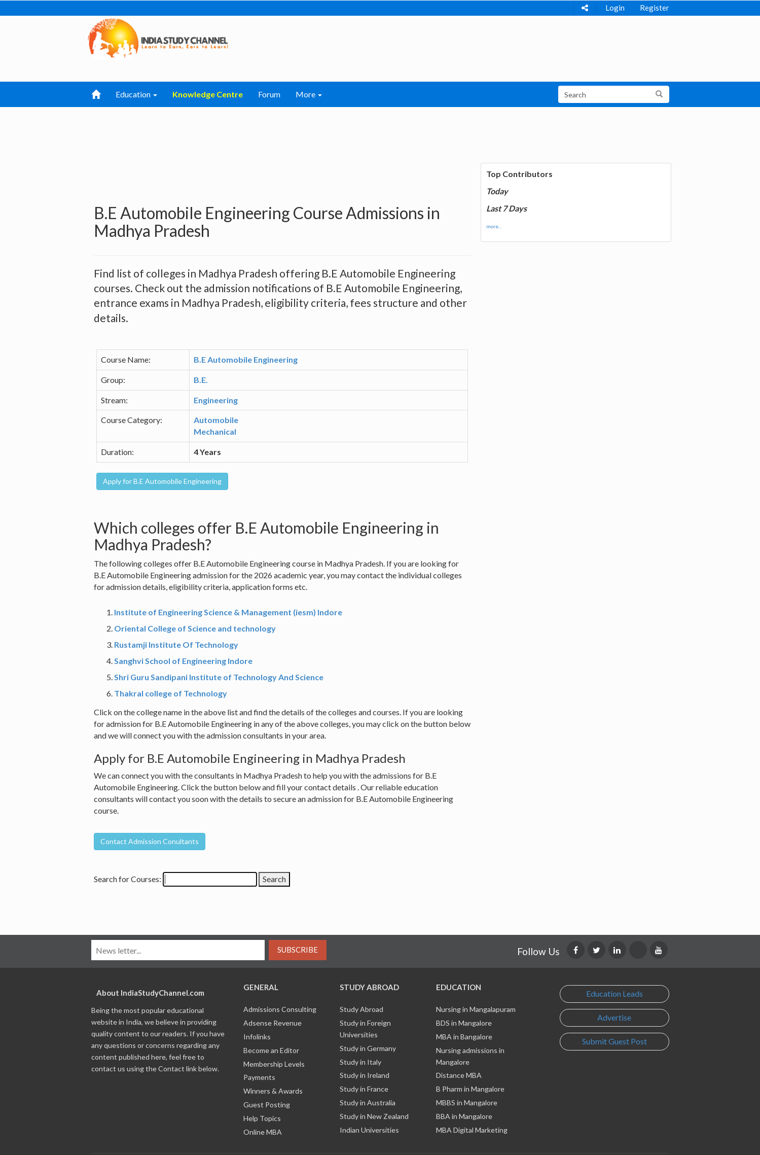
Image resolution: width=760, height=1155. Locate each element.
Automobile (216, 420)
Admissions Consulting (279, 1009)
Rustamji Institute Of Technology (176, 644)
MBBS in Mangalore (466, 1102)
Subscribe (297, 949)
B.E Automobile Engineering (246, 359)
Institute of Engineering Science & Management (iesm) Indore (228, 612)
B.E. (201, 379)
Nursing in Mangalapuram (476, 1009)
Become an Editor (271, 1050)
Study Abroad (361, 1009)
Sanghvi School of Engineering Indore (183, 661)
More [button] (309, 94)
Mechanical (215, 431)
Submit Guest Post (614, 1041)
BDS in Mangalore (464, 1023)
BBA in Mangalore (464, 1116)
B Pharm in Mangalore (470, 1088)
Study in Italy (360, 1062)
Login (615, 7)
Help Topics (262, 1118)
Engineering (216, 400)
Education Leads (614, 993)
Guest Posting (266, 1104)
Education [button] (136, 94)
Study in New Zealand (374, 1116)
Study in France (364, 1088)
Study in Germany (368, 1048)
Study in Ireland (364, 1075)
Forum (269, 94)
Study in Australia (367, 1102)
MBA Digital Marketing (472, 1130)
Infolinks (257, 1036)
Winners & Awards (273, 1091)
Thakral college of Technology (170, 693)
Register (654, 7)
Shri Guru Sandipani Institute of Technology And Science (218, 677)
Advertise (614, 1017)
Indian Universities (369, 1130)
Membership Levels (274, 1064)
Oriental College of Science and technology (195, 628)
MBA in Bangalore (464, 1036)
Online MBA (262, 1132)
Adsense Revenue (272, 1023)
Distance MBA (459, 1075)
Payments (259, 1077)
